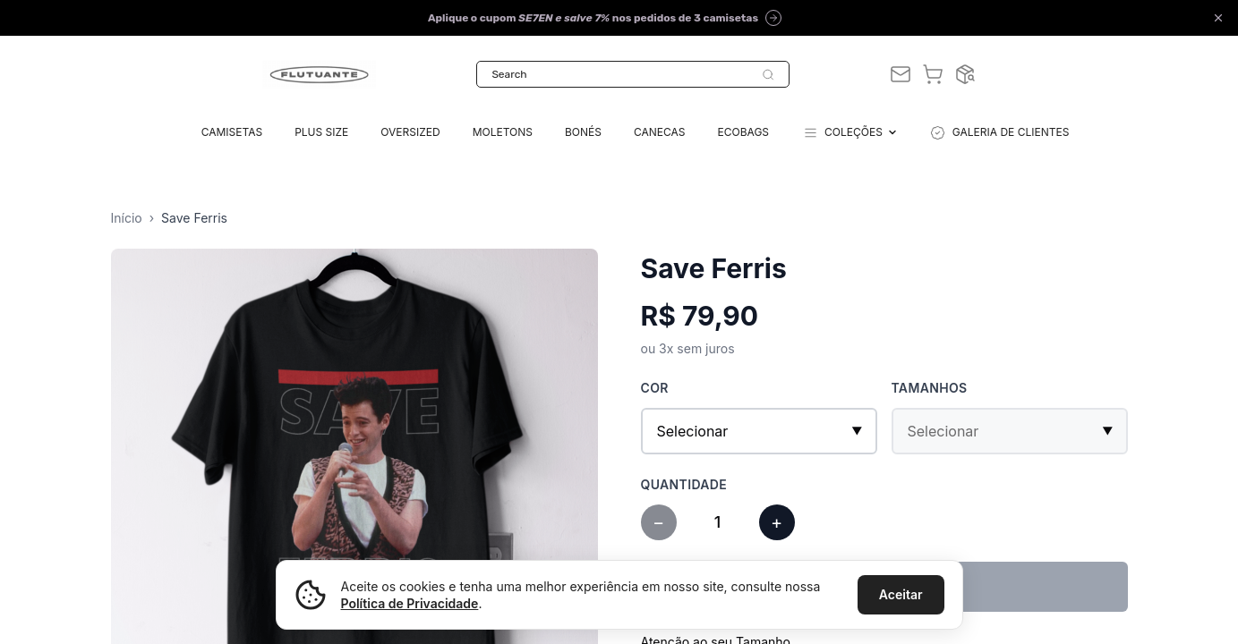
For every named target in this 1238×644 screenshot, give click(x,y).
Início (126, 217)
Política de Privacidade (410, 603)
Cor (655, 387)
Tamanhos (930, 387)
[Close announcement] (1218, 17)
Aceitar (901, 594)
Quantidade (684, 484)
